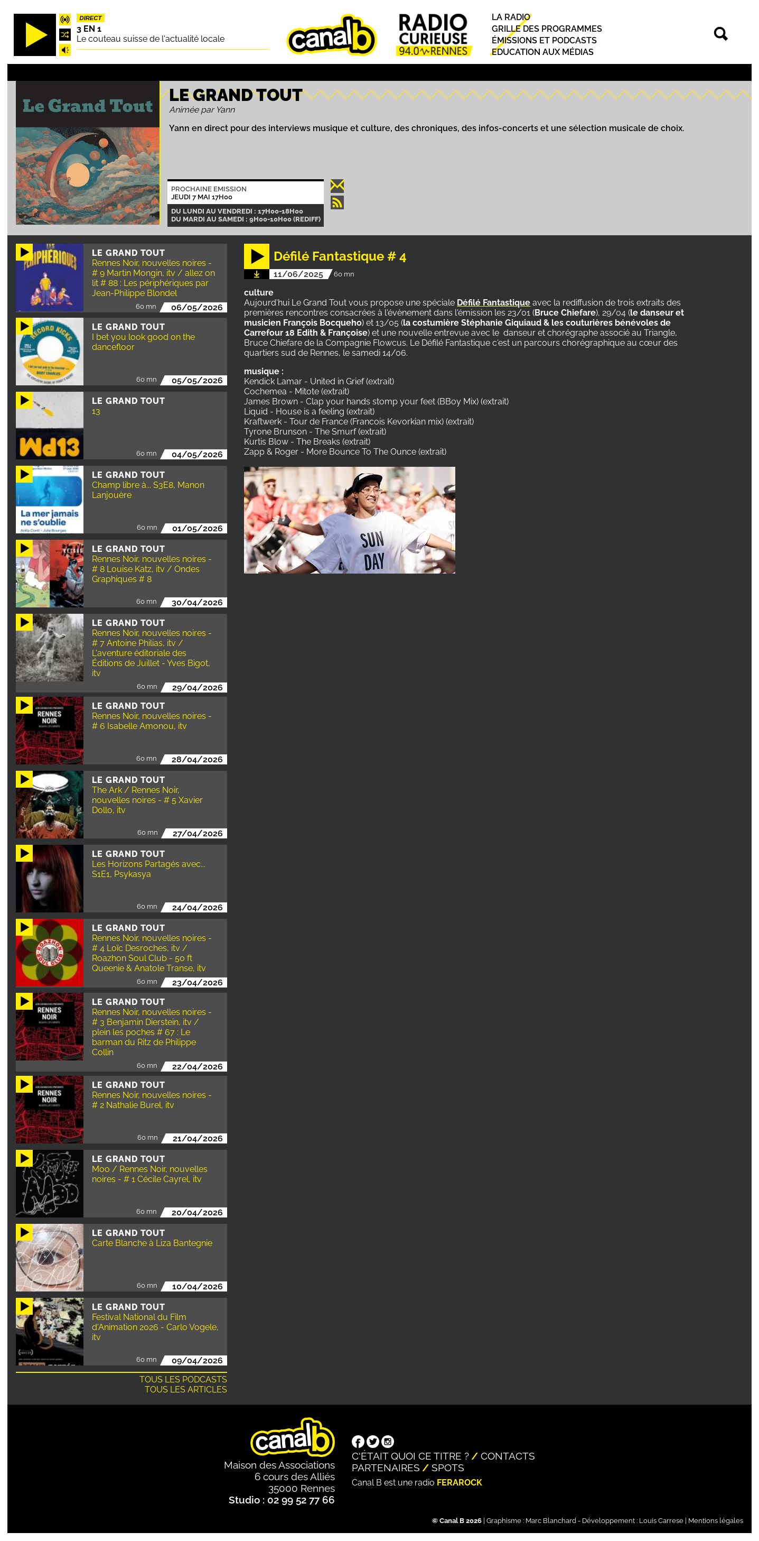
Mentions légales (715, 1521)
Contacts (508, 1456)
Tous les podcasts (183, 1379)
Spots (448, 1467)
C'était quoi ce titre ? (410, 1456)
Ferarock (459, 1483)
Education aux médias (543, 52)
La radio (511, 17)
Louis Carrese (661, 1521)
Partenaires (386, 1467)
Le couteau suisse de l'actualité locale (150, 39)
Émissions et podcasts (544, 40)
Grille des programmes (547, 29)
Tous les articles (186, 1390)
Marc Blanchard (551, 1521)
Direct (91, 18)
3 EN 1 (89, 29)
